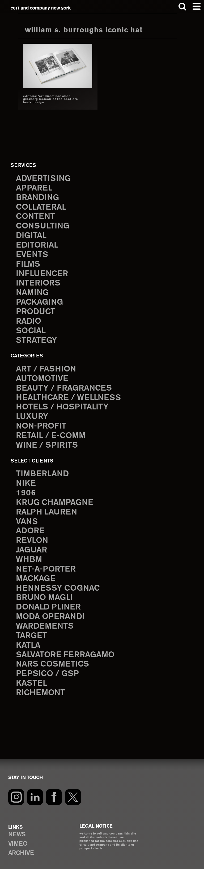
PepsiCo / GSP (48, 664)
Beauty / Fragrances (65, 384)
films (28, 262)
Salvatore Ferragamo (67, 646)
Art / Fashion (47, 365)
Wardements (45, 617)
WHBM (29, 552)
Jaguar (32, 543)
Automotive (42, 374)
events (32, 253)
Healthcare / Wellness (70, 393)
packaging (40, 300)
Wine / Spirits (47, 440)
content (36, 215)
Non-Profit (42, 421)
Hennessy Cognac (59, 580)
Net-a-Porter (46, 561)
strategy (37, 337)
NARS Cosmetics (53, 655)
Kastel (32, 673)
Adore (31, 524)
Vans (27, 515)
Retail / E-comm (52, 430)
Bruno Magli (45, 590)
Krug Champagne (56, 496)
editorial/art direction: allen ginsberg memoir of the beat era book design (50, 99)
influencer (42, 271)
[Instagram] (16, 787)
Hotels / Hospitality (63, 403)
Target (32, 627)
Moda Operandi (51, 608)
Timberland (43, 468)
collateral (42, 206)
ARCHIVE (21, 844)
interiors (38, 281)
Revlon (32, 534)
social (31, 327)
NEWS (17, 825)
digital (32, 234)
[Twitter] (74, 787)
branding (38, 197)
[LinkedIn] (35, 787)
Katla (28, 636)
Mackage (36, 571)
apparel (34, 187)
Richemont (41, 683)
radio (29, 318)
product (36, 309)
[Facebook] (54, 787)
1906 (26, 487)
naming (33, 290)
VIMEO (18, 834)
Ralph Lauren (47, 505)
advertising (44, 178)
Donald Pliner (49, 599)
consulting (43, 225)
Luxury (32, 412)
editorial (38, 243)
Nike (26, 478)
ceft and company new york (40, 8)
